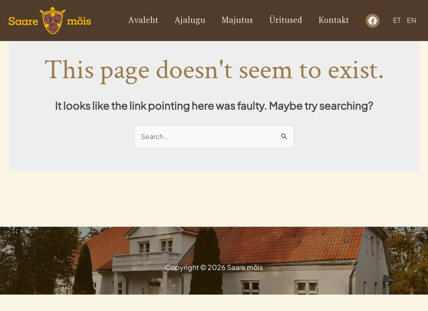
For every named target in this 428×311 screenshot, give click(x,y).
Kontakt (334, 20)
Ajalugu (190, 20)
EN (411, 20)
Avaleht (143, 20)
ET (397, 20)
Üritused (285, 20)
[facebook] (373, 21)
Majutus (237, 20)
